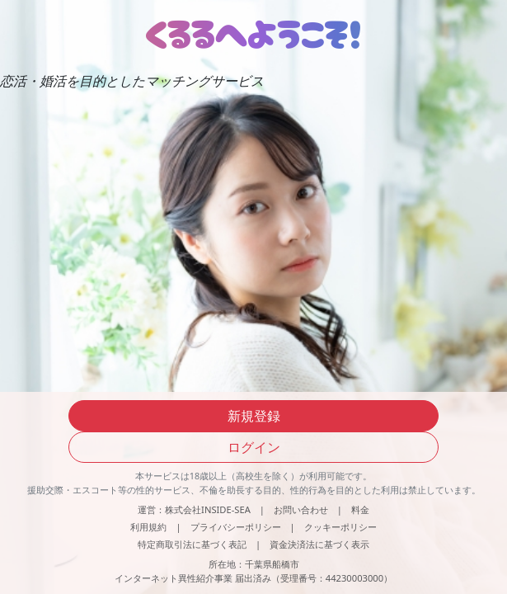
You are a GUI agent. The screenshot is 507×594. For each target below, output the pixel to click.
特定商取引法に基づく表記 (192, 544)
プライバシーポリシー (235, 527)
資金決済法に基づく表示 (319, 544)
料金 (360, 509)
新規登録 (254, 416)
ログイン (254, 447)
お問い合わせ (301, 509)
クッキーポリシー (340, 527)
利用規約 (148, 527)
